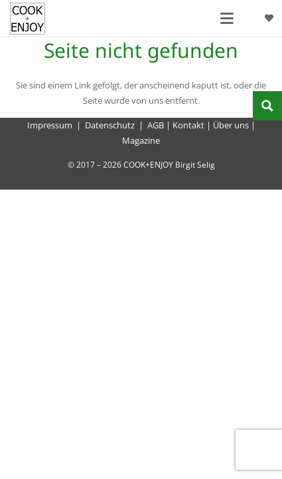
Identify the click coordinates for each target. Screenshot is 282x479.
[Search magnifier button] (267, 105)
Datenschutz (110, 125)
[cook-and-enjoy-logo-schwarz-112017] (27, 18)
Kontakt (188, 125)
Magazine (141, 140)
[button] (227, 18)
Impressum (49, 125)
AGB (155, 125)
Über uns (231, 125)
